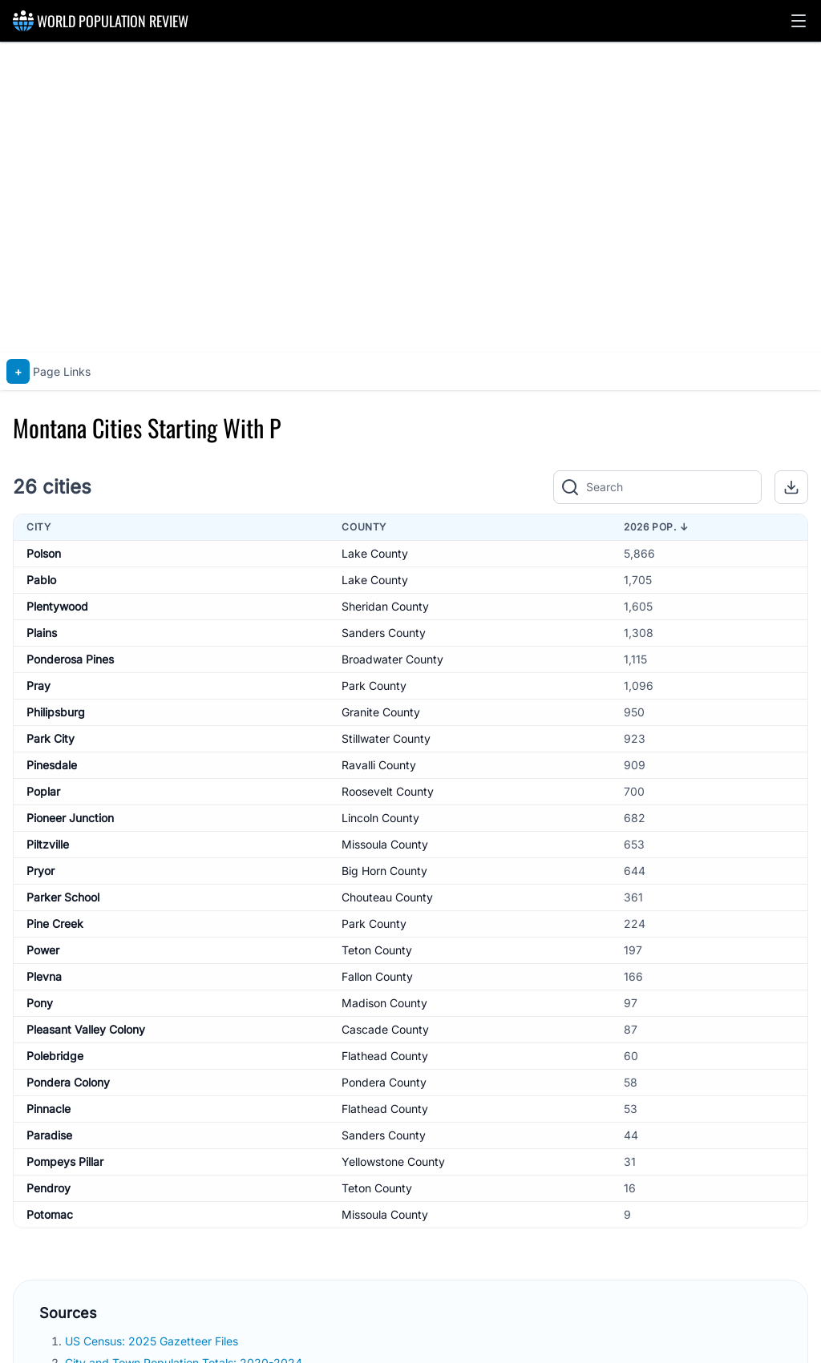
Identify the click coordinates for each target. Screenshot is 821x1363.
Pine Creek (54, 923)
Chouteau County (387, 897)
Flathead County (385, 1056)
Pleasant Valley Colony (85, 1029)
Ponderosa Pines (70, 659)
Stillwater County (386, 738)
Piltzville (47, 844)
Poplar (43, 791)
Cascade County (385, 1029)
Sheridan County (385, 606)
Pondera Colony (68, 1082)
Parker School (62, 897)
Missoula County (385, 844)
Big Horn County (384, 870)
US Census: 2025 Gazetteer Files (153, 1341)
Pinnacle (48, 1108)
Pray (38, 685)
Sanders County (384, 632)
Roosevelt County (388, 791)
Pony (39, 1003)
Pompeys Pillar (64, 1161)
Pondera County (384, 1082)
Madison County (384, 1003)
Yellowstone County (393, 1161)
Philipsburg (55, 712)
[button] (799, 20)
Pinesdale (51, 765)
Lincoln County (380, 818)
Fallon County (377, 976)
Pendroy (48, 1188)
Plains (41, 632)
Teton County (377, 950)
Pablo (41, 580)
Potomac (49, 1214)
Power (42, 950)
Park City (50, 738)
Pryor (40, 870)
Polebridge (54, 1056)
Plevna (44, 976)
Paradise (49, 1135)
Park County (374, 685)
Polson (43, 553)
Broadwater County (392, 659)
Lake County (375, 553)
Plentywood (57, 606)
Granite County (381, 712)
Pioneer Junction (70, 818)
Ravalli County (379, 765)
